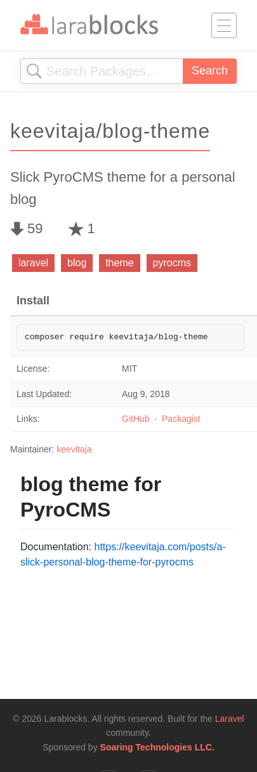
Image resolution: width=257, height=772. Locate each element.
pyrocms (172, 262)
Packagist (181, 419)
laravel (33, 262)
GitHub (136, 419)
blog (76, 262)
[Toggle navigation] (224, 25)
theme (119, 262)
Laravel (229, 719)
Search (210, 70)
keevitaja (73, 449)
